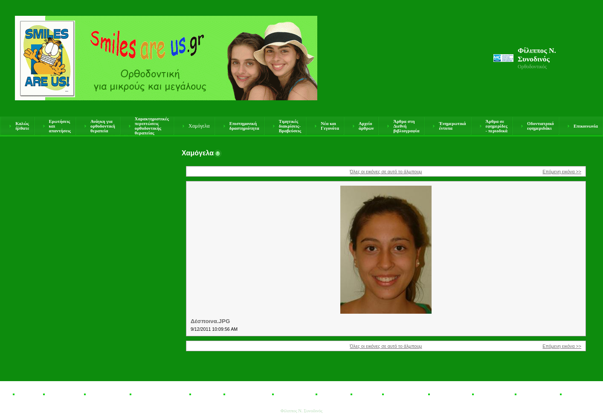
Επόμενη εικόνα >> (561, 171)
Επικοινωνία (586, 126)
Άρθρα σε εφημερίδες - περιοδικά (496, 126)
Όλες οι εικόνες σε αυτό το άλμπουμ (386, 171)
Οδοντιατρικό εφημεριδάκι (540, 126)
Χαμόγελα (199, 126)
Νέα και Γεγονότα (330, 126)
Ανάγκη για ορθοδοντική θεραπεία (102, 126)
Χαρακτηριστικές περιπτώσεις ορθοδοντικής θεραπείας (152, 126)
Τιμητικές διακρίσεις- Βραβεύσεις (290, 126)
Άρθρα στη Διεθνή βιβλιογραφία (406, 126)
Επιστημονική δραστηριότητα (244, 126)
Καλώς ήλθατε (22, 126)
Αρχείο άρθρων (366, 126)
